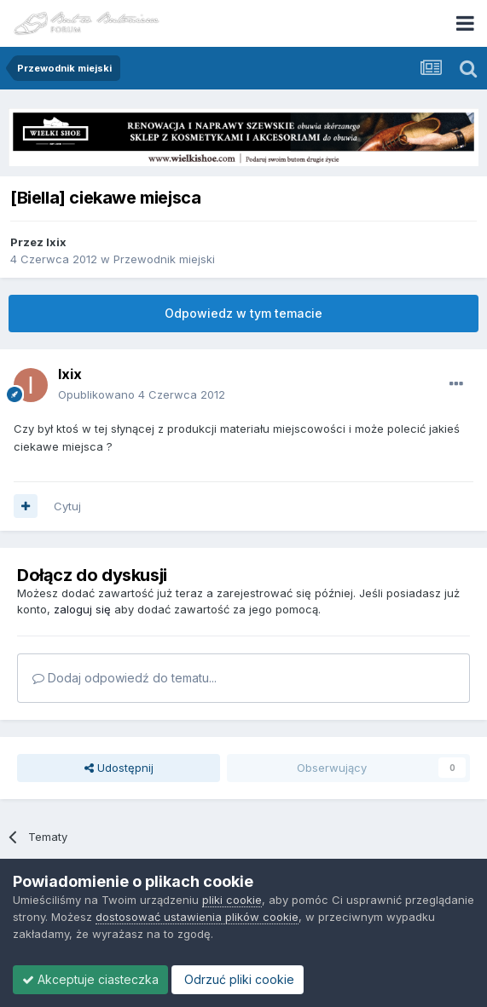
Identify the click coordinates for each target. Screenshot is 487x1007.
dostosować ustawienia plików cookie (197, 917)
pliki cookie (232, 899)
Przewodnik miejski (164, 259)
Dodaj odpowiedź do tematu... (124, 677)
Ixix (56, 242)
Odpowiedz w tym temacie (243, 313)
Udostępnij (119, 767)
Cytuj (67, 506)
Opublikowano (141, 394)
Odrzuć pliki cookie (237, 979)
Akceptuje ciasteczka (90, 979)
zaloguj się (82, 609)
